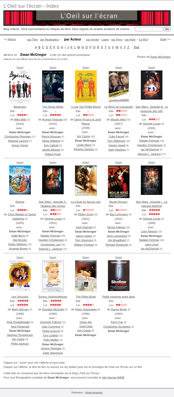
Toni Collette (50, 335)
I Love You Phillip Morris (86, 106)
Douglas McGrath (53, 309)
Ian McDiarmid (150, 149)
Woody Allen (118, 119)
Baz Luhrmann (119, 214)
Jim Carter (18, 339)
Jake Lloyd (151, 244)
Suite (163, 39)
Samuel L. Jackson (149, 154)
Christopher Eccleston (117, 326)
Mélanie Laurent (18, 140)
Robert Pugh (53, 154)
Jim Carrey (83, 136)
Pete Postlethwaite (18, 322)
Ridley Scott (85, 214)
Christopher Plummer (18, 136)
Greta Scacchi (51, 331)
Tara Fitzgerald (20, 326)
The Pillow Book (86, 296)
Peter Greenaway (86, 309)
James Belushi (51, 149)
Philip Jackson (20, 343)
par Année (92, 39)
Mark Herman (20, 309)
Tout (136, 47)
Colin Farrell (116, 136)
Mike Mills (20, 119)
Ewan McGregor (160, 56)
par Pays (116, 39)
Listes (105, 39)
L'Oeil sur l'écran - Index (31, 6)
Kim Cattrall (51, 145)
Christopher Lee (51, 244)
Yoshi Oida (85, 326)
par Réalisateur (49, 39)
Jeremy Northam (51, 348)
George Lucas (152, 123)
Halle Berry (18, 235)
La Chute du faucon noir (86, 201)
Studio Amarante (94, 392)
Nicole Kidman (116, 227)
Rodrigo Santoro (84, 149)
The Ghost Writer (52, 106)
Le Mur (143, 39)
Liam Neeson (149, 231)
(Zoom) (20, 67)
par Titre (32, 39)
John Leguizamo (117, 236)
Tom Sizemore (84, 240)
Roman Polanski (52, 119)
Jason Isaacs (84, 236)
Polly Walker (51, 339)
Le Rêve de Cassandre (118, 106)
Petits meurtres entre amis (118, 296)
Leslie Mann (84, 145)
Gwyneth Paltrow (50, 322)
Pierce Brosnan (51, 136)
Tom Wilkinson (116, 140)
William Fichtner (84, 244)
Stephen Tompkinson (20, 335)
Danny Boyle (119, 309)
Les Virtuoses (19, 296)
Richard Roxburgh (117, 244)
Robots (19, 201)
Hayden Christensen (150, 145)
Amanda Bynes (18, 248)
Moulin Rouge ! (118, 201)
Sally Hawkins (117, 149)
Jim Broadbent (117, 240)
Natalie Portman (149, 140)
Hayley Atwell (117, 145)
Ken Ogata (84, 330)
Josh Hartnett (84, 227)
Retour (12, 39)
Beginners (20, 106)
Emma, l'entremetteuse (52, 296)
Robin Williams (17, 244)
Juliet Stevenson (53, 353)
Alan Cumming (51, 326)
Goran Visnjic (20, 145)
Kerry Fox (117, 322)
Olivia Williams (51, 140)
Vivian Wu (86, 322)
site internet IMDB (113, 377)
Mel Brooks (20, 240)
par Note (130, 39)
